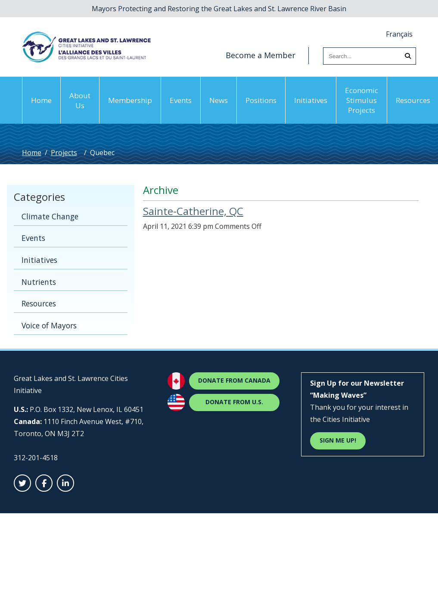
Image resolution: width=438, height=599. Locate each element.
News (218, 100)
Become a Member (260, 55)
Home (41, 100)
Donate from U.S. (234, 402)
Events (181, 100)
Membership (130, 100)
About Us (79, 100)
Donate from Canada (234, 380)
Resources (39, 303)
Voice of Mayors (49, 325)
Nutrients (39, 282)
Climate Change (50, 216)
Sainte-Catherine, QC (193, 211)
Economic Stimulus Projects (361, 100)
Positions (260, 100)
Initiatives (310, 100)
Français (399, 34)
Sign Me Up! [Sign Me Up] (338, 440)
